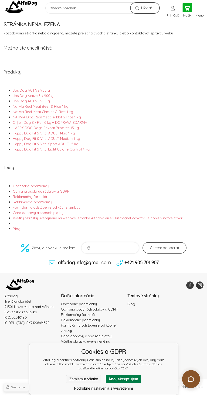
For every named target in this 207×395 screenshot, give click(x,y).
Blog (16, 229)
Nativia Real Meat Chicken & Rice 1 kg (43, 112)
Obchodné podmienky (31, 186)
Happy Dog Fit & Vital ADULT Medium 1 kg (46, 138)
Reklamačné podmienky (32, 202)
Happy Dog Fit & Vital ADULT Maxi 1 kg (44, 133)
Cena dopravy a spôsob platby (38, 213)
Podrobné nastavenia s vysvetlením (103, 388)
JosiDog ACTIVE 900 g (31, 90)
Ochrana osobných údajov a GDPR (41, 191)
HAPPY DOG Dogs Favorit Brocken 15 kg (46, 128)
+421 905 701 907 (141, 262)
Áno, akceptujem (123, 379)
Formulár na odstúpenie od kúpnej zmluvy (46, 207)
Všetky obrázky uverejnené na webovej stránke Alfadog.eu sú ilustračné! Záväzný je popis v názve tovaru (98, 218)
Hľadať (146, 8)
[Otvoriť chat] (191, 379)
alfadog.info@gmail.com (84, 262)
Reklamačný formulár (30, 196)
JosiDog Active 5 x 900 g (33, 96)
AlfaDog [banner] (24, 7)
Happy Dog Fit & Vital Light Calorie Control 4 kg (51, 149)
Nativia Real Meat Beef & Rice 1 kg (40, 106)
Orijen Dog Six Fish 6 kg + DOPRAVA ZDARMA (50, 122)
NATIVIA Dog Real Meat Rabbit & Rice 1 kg (47, 117)
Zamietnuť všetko (83, 379)
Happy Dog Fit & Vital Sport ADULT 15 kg (45, 144)
